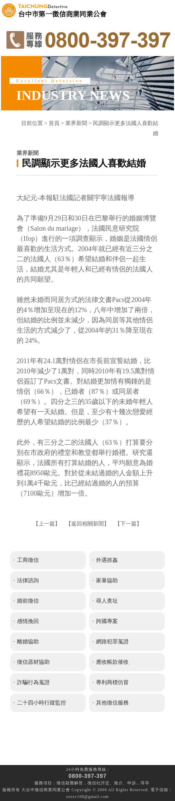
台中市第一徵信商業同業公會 (62, 10)
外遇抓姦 (107, 560)
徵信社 (94, 783)
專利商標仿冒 (112, 682)
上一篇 (46, 524)
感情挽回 (28, 621)
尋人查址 (107, 601)
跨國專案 (107, 621)
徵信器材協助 (33, 662)
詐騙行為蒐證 (33, 682)
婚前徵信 (28, 601)
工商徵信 (28, 560)
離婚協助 (28, 641)
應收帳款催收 (112, 662)
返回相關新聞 (87, 524)
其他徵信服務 (112, 703)
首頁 (54, 123)
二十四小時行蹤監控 (41, 703)
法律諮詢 (28, 580)
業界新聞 (76, 123)
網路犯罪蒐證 (112, 641)
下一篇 (128, 524)
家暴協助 (107, 580)
